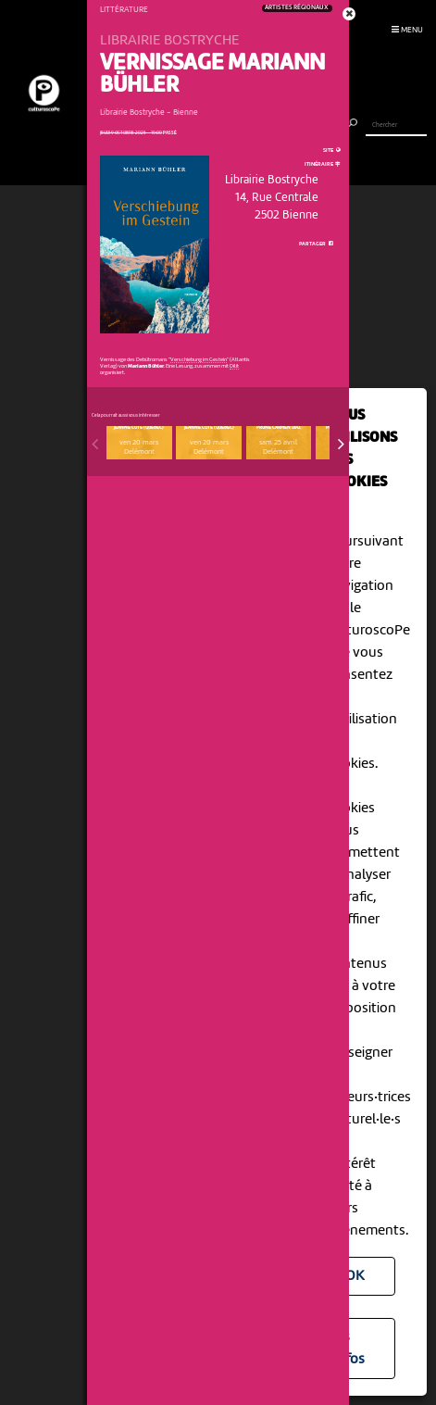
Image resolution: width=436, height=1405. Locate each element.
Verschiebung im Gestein (198, 360)
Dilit (234, 366)
